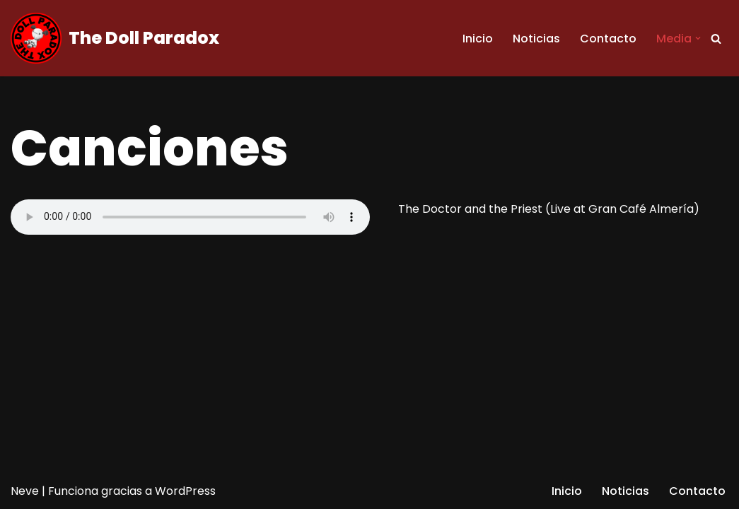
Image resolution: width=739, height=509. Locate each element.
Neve (25, 491)
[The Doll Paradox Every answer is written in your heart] (115, 38)
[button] (698, 38)
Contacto (608, 38)
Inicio (477, 38)
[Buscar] (716, 38)
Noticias (536, 38)
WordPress (185, 491)
